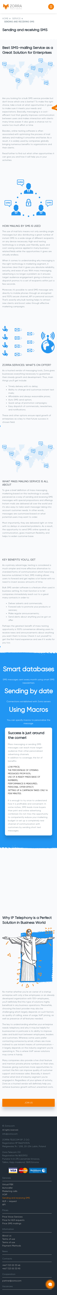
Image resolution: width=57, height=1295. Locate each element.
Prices (5, 1210)
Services (6, 1178)
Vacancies (7, 1286)
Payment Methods (11, 1245)
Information (8, 1229)
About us (6, 1235)
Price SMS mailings (11, 1223)
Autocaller (7, 1188)
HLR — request (9, 1201)
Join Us (28, 1102)
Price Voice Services (12, 1216)
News (5, 1251)
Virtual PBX (7, 1184)
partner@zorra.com (11, 1280)
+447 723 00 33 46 (11, 1265)
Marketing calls (9, 1191)
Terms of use (8, 1239)
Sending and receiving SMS (16, 1198)
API (3, 1204)
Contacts (7, 1258)
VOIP (4, 1194)
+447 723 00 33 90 (11, 1268)
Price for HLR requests (13, 1220)
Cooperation (8, 1274)
